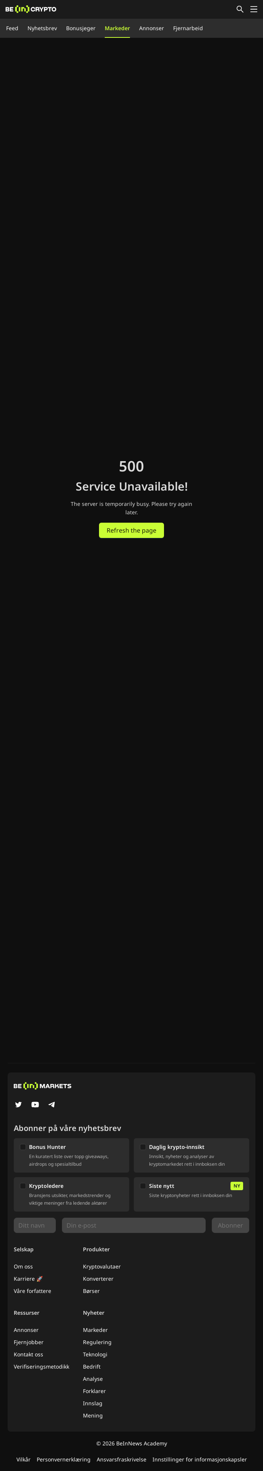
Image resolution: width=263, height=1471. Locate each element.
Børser (91, 1290)
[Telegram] (52, 1105)
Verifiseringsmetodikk (41, 1366)
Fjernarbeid (188, 28)
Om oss (23, 1266)
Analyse (93, 1378)
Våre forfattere (32, 1290)
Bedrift (92, 1366)
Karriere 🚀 (28, 1278)
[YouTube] (35, 1105)
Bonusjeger (81, 28)
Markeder (117, 28)
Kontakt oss (28, 1354)
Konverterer (98, 1278)
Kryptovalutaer (102, 1266)
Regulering (97, 1342)
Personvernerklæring (64, 1459)
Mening (93, 1415)
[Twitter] (18, 1105)
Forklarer (94, 1391)
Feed (12, 28)
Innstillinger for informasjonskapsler (200, 1459)
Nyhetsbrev (42, 28)
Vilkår (23, 1459)
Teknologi (95, 1354)
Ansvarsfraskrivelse (121, 1459)
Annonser (151, 28)
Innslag (92, 1403)
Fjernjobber (29, 1342)
